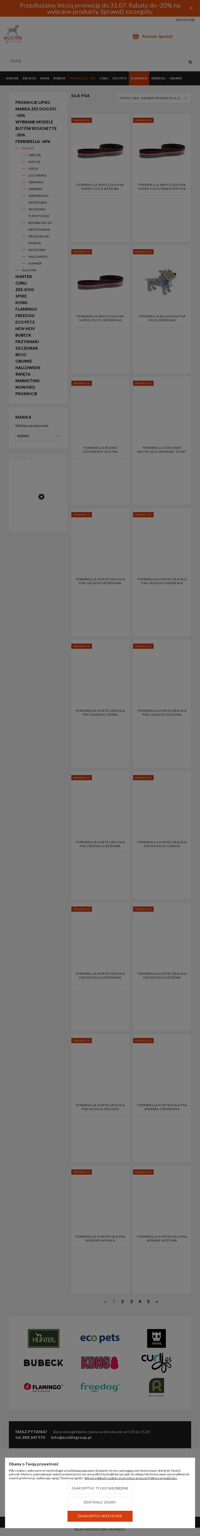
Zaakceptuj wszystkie (100, 1516)
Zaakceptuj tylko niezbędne (100, 1488)
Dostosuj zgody (100, 1502)
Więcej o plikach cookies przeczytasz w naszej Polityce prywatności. (130, 1478)
